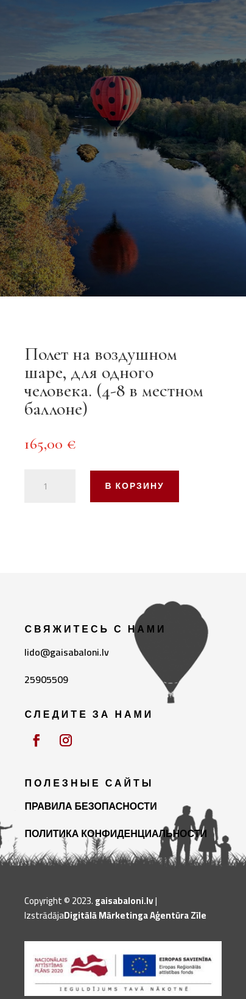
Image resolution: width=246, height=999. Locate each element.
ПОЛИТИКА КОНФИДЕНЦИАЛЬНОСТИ (115, 833)
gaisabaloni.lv (124, 901)
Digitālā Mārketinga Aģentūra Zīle (135, 915)
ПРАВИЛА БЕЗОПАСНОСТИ (90, 806)
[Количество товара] (50, 486)
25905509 (46, 679)
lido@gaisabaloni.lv (66, 652)
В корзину (134, 486)
